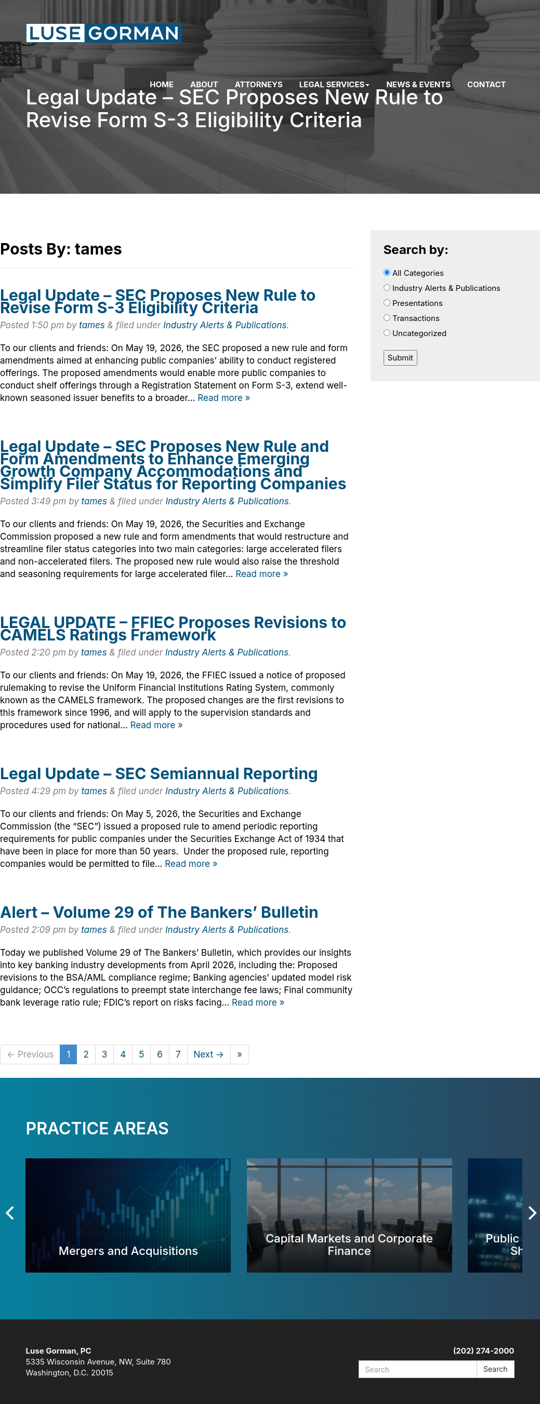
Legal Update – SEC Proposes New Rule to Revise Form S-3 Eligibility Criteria (157, 301)
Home (162, 84)
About (204, 84)
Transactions (412, 318)
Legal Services (334, 84)
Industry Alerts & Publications (224, 325)
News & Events (418, 84)
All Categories (414, 273)
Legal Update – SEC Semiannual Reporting (159, 773)
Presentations (413, 303)
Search (495, 1369)
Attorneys (259, 84)
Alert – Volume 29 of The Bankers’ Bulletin (159, 912)
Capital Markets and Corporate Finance (349, 1244)
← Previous (30, 1054)
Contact (486, 84)
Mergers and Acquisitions (128, 1250)
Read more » (223, 398)
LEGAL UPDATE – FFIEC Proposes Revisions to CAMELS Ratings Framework (173, 628)
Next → (209, 1054)
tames (92, 325)
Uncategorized (415, 333)
